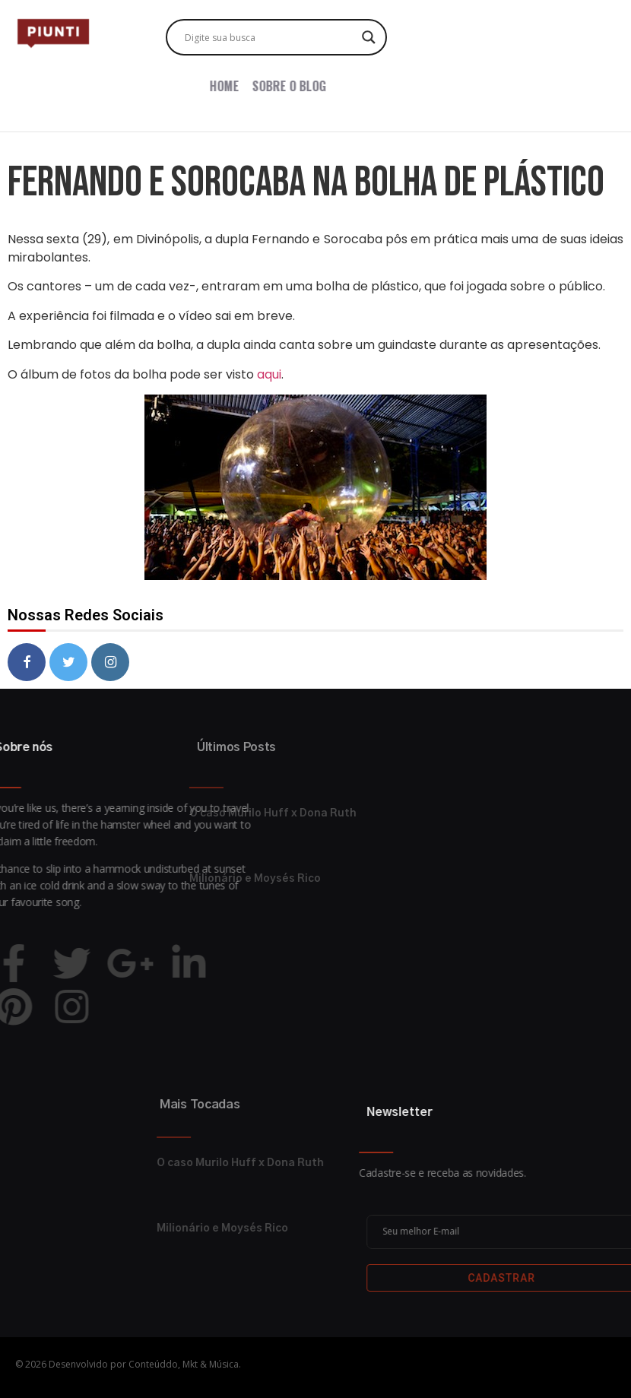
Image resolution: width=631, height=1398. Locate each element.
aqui (269, 374)
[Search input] (270, 37)
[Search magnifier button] (368, 37)
